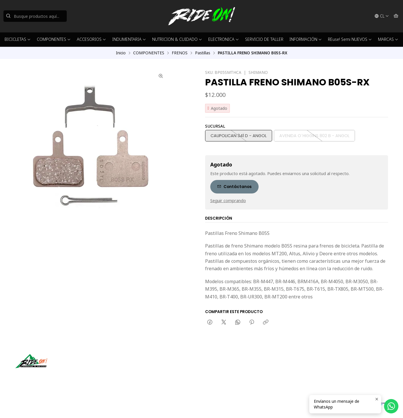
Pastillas (202, 53)
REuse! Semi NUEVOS (350, 39)
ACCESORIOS (91, 39)
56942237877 (221, 374)
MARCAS (388, 39)
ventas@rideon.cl (224, 367)
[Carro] (396, 16)
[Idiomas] (381, 16)
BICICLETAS (18, 39)
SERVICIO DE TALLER (264, 39)
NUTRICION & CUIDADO (177, 39)
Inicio (121, 53)
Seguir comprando (228, 201)
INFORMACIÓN (305, 39)
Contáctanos (234, 186)
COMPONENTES (54, 39)
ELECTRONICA (223, 39)
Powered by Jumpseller (94, 406)
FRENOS (180, 53)
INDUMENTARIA (129, 39)
